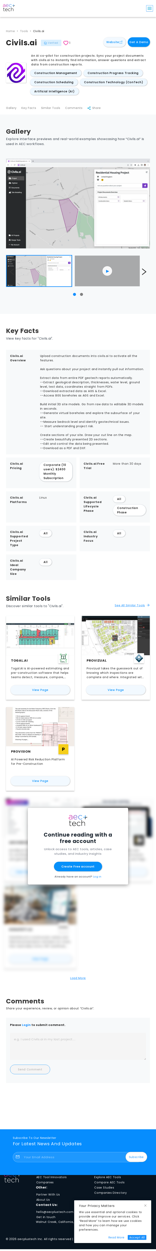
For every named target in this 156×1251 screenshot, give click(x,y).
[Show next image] (144, 274)
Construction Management (55, 73)
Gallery (11, 109)
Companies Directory (110, 1194)
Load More (78, 980)
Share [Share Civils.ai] (98, 109)
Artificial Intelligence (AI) (54, 91)
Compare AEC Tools (109, 1184)
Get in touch (46, 1219)
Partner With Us (48, 1196)
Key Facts (30, 109)
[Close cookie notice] (145, 1206)
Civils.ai (38, 31)
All (119, 501)
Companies (45, 1184)
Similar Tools (53, 109)
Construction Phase (127, 512)
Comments (77, 109)
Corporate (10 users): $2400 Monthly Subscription (55, 473)
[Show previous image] (12, 274)
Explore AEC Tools (107, 1179)
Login (26, 1027)
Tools (24, 31)
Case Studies (104, 1189)
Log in (97, 878)
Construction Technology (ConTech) (113, 82)
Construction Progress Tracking (113, 73)
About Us (43, 1202)
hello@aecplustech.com (55, 1214)
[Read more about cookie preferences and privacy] (116, 1237)
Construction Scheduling (54, 82)
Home (10, 31)
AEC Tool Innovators (51, 1179)
